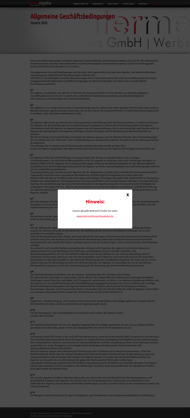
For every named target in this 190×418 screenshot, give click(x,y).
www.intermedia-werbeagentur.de (95, 216)
